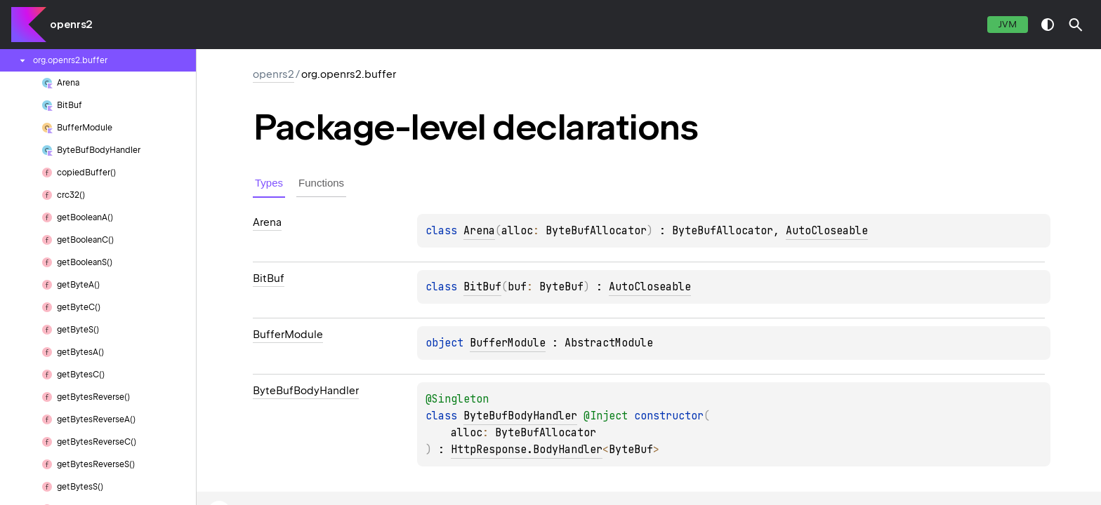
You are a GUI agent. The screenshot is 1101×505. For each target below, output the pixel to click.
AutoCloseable (827, 231)
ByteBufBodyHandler (520, 416)
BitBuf (482, 287)
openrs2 (71, 24)
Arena (479, 231)
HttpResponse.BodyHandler (526, 450)
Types (269, 183)
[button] (1076, 25)
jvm (1007, 24)
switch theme (1048, 25)
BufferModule (508, 343)
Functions (321, 183)
